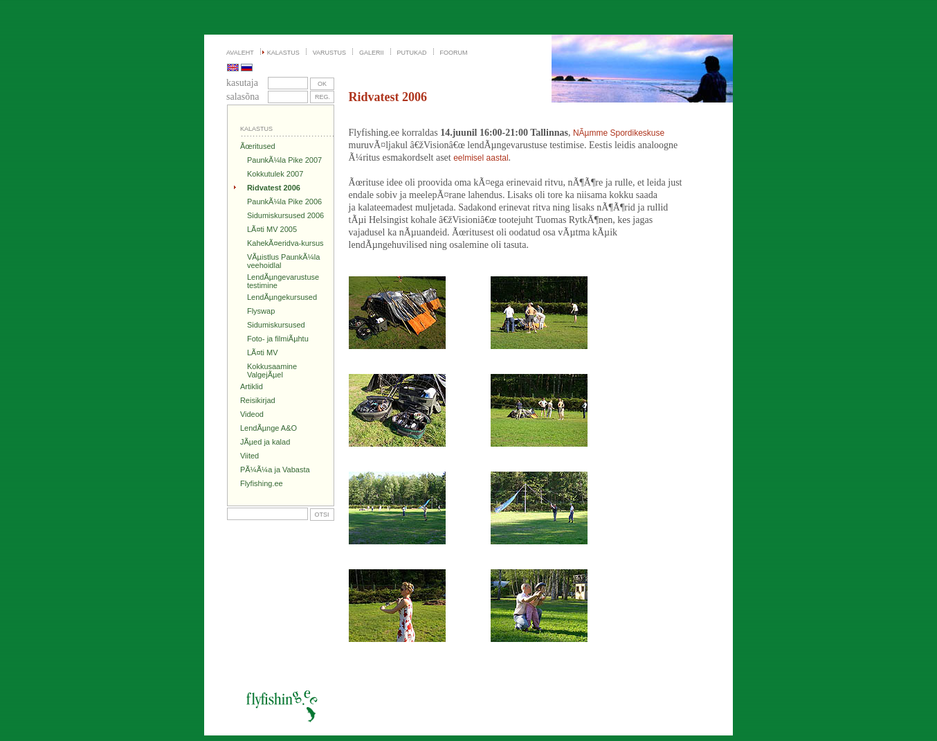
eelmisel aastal (480, 158)
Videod (252, 414)
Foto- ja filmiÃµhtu (278, 338)
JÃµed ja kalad (265, 442)
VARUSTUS (329, 52)
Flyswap (261, 311)
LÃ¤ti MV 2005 (272, 229)
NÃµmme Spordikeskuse (618, 133)
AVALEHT (240, 52)
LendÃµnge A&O (268, 428)
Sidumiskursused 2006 (285, 215)
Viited (249, 456)
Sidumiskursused (276, 325)
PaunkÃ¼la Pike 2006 (284, 201)
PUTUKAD (412, 52)
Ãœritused (257, 146)
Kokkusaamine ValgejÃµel (272, 370)
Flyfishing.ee (261, 483)
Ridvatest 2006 (273, 188)
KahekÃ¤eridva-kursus (285, 243)
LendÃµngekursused (282, 297)
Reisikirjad (257, 400)
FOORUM (454, 52)
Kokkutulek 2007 (275, 174)
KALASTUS (283, 52)
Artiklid (251, 386)
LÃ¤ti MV (262, 352)
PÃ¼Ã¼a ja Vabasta (275, 469)
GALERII (371, 52)
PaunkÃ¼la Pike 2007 (284, 160)
